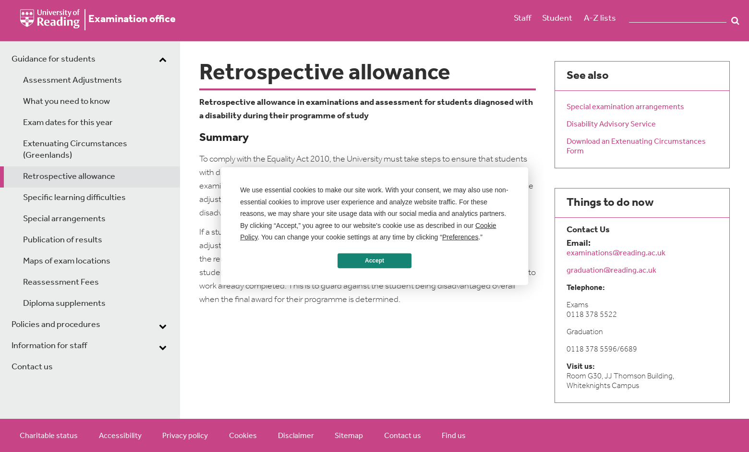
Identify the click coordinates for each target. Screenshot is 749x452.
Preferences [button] (460, 237)
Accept (374, 260)
